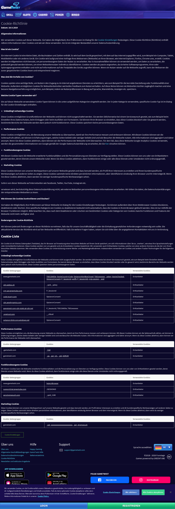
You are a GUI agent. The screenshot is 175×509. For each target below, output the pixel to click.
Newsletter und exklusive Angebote (15, 461)
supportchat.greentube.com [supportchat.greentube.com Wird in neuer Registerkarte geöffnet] (14, 389)
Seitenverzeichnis (37, 455)
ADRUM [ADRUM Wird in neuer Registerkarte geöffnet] (66, 356)
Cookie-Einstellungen (108, 40)
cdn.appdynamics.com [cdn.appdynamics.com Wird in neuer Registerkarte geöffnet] (12, 302)
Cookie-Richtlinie (8, 458)
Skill (7, 14)
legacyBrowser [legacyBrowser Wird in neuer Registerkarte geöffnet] (52, 383)
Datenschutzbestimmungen (12, 455)
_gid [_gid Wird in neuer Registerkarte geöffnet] (60, 356)
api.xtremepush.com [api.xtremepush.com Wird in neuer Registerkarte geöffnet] (11, 395)
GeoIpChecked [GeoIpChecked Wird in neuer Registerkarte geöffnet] (118, 276)
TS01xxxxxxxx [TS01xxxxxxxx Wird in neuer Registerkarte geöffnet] (99, 276)
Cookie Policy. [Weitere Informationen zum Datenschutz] (43, 498)
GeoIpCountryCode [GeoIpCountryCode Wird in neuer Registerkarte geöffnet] (65, 276)
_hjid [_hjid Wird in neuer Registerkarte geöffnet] (48, 350)
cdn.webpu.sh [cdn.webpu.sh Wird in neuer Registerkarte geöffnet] (9, 285)
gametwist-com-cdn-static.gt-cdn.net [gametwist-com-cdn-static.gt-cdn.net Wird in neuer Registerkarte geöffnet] (18, 308)
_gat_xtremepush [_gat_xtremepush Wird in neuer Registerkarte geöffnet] (80, 425)
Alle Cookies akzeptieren (153, 494)
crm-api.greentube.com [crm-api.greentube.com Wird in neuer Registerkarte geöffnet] (12, 291)
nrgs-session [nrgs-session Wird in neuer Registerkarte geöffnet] (94, 279)
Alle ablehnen (131, 494)
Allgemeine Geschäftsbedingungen (15, 452)
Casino (40, 14)
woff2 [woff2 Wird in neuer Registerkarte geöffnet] (74, 279)
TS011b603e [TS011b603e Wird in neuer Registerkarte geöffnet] (51, 276)
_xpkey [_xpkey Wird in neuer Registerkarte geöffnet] (108, 276)
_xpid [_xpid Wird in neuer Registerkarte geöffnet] (102, 279)
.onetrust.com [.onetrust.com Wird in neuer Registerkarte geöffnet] (9, 314)
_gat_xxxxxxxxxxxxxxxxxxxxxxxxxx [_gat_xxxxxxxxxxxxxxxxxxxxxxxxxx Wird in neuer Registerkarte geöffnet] (59, 425)
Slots (22, 14)
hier (107, 143)
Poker (56, 14)
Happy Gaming (36, 449)
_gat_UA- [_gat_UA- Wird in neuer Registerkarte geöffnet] (54, 356)
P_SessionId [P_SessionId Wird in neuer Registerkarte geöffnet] (66, 279)
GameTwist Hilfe (36, 452)
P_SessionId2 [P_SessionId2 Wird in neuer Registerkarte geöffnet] (82, 279)
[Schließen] (171, 494)
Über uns (4, 449)
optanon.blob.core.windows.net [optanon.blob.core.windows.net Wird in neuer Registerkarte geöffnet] (16, 320)
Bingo (72, 14)
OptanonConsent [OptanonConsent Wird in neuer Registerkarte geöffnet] (53, 279)
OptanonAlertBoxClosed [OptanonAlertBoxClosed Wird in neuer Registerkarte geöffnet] (84, 276)
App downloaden (14, 468)
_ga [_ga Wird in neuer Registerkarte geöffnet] (47, 356)
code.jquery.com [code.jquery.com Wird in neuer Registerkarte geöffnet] (10, 296)
